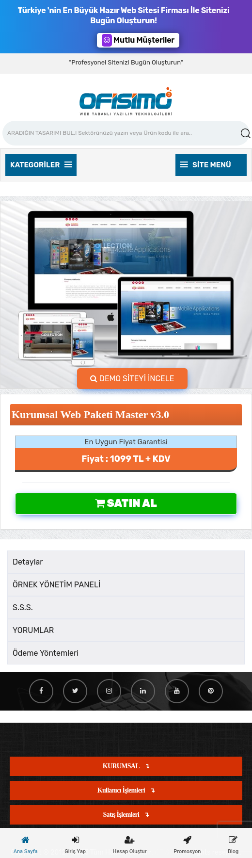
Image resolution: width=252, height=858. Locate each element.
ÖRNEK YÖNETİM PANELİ (56, 584)
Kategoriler (41, 165)
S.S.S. (23, 607)
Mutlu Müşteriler (138, 40)
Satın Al (126, 503)
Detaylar (28, 562)
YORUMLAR (33, 630)
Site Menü (205, 165)
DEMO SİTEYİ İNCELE (132, 378)
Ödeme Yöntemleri (46, 653)
